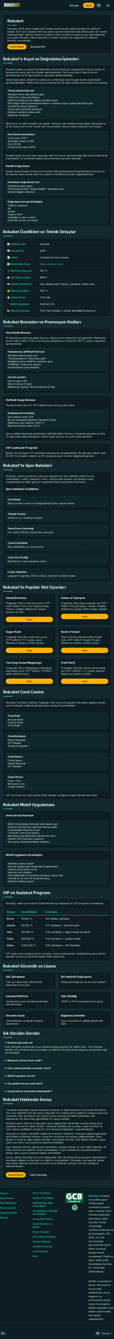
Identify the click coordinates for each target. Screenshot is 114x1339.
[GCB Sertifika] (74, 1202)
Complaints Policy (43, 1219)
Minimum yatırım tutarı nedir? (24, 1060)
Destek (4, 1217)
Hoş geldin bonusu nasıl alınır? (25, 1083)
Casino (4, 1193)
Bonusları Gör (38, 46)
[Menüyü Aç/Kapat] (108, 5)
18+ (3, 1333)
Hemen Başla (17, 46)
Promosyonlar (8, 1207)
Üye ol (89, 5)
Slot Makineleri (8, 1203)
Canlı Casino (7, 1198)
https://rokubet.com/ (51, 264)
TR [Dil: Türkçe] (98, 5)
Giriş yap (74, 5)
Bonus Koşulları (41, 1231)
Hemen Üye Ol (15, 1175)
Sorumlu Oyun (40, 1251)
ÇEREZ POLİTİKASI (43, 1198)
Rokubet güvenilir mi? (20, 1042)
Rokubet (93, 1195)
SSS (35, 1256)
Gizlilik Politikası (42, 1241)
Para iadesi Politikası (44, 1236)
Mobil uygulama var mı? (21, 1075)
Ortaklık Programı (42, 1246)
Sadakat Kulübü (8, 1212)
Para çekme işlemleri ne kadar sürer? (29, 1068)
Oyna (29, 619)
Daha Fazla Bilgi (38, 1175)
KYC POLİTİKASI (41, 1193)
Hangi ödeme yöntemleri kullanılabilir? (29, 1091)
